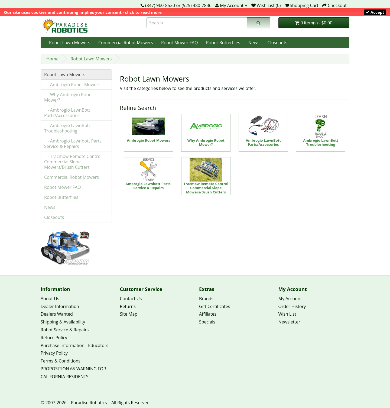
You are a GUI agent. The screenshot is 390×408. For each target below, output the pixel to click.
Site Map (129, 314)
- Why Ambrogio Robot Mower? (68, 97)
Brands (206, 299)
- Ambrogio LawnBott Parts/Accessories (67, 112)
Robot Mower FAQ (179, 43)
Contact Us (131, 299)
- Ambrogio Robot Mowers (72, 85)
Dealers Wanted (57, 314)
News (253, 43)
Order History (292, 306)
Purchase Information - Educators (74, 345)
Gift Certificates (214, 306)
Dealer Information (60, 306)
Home (52, 59)
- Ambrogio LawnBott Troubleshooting (67, 128)
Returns (128, 306)
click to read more (143, 12)
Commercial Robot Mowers (125, 43)
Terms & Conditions (60, 361)
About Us (50, 299)
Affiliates (207, 314)
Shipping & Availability (63, 322)
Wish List (287, 314)
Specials (207, 322)
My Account (290, 299)
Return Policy (54, 338)
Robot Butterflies (223, 43)
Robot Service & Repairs (65, 330)
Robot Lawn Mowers (69, 43)
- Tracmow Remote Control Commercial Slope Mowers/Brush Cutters (73, 161)
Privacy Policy (54, 353)
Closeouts (277, 43)
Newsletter (289, 322)
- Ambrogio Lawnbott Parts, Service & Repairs (73, 143)
